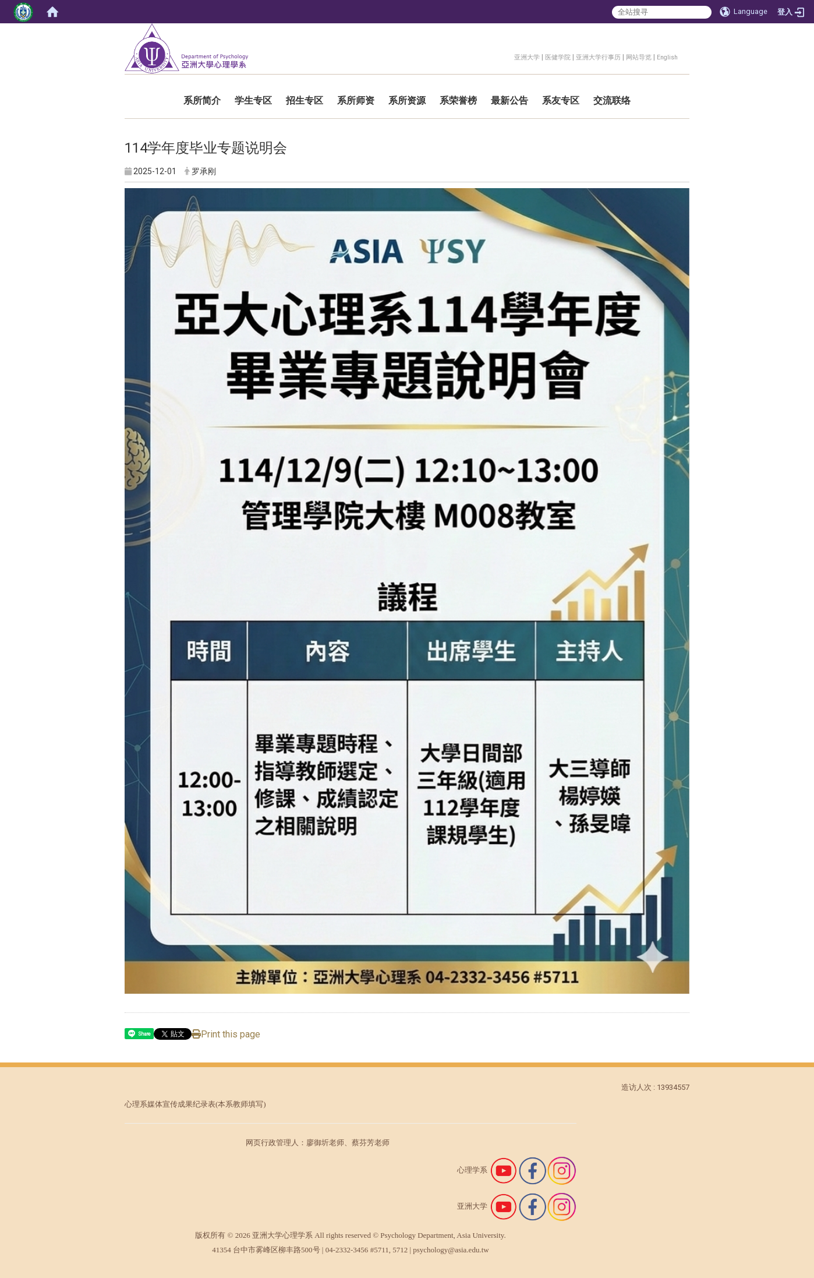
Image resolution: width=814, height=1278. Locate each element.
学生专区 (253, 100)
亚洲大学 (527, 57)
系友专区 (560, 100)
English (667, 57)
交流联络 (612, 100)
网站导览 (639, 57)
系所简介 (202, 100)
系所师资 (355, 100)
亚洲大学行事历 (598, 57)
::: (508, 55)
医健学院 (558, 57)
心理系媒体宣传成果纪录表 (170, 1104)
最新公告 (509, 100)
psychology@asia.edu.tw (451, 1249)
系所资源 (407, 100)
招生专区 (304, 100)
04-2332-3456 (347, 1249)
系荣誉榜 (458, 100)
